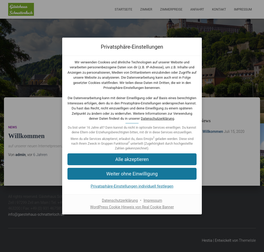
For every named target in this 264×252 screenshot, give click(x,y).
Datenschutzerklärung (157, 118)
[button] (132, 174)
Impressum (153, 200)
